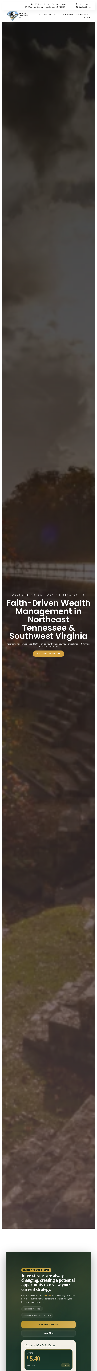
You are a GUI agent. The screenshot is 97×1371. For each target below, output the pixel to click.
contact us (46, 1295)
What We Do (67, 14)
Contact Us (86, 17)
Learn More (48, 1333)
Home (37, 14)
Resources (83, 14)
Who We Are (51, 14)
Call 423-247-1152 (48, 1324)
